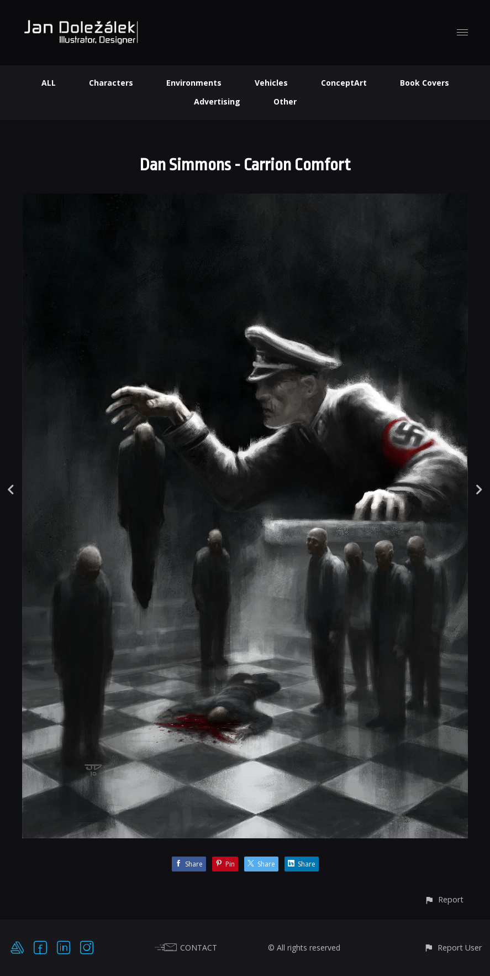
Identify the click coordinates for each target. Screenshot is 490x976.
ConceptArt (344, 82)
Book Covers (424, 82)
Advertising (217, 101)
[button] (444, 899)
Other (285, 101)
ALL (48, 82)
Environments (194, 82)
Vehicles (271, 82)
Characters (111, 82)
